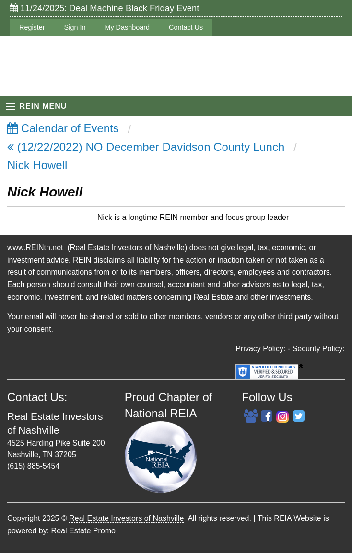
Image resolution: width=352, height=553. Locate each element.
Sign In (75, 27)
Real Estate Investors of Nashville (126, 518)
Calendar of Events (63, 128)
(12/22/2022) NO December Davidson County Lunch (145, 146)
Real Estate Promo (83, 531)
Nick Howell (37, 165)
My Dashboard (127, 27)
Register (32, 27)
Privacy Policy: (260, 349)
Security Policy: (319, 349)
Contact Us (186, 27)
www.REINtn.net (35, 247)
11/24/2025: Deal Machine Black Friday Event (104, 8)
